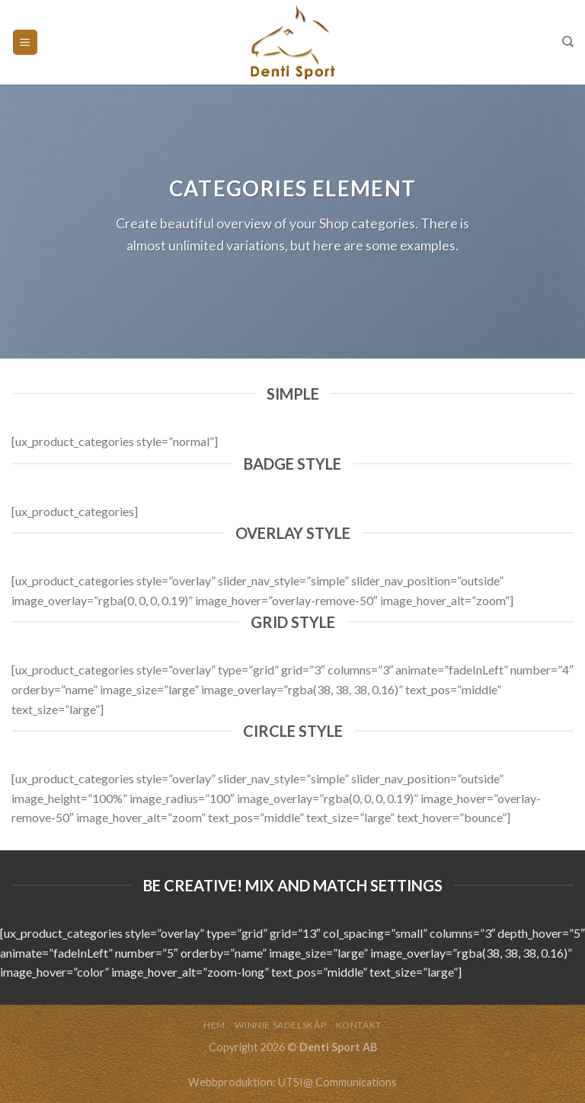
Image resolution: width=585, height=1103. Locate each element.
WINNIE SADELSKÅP (280, 1025)
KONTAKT (359, 1025)
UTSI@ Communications (337, 1082)
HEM (214, 1025)
